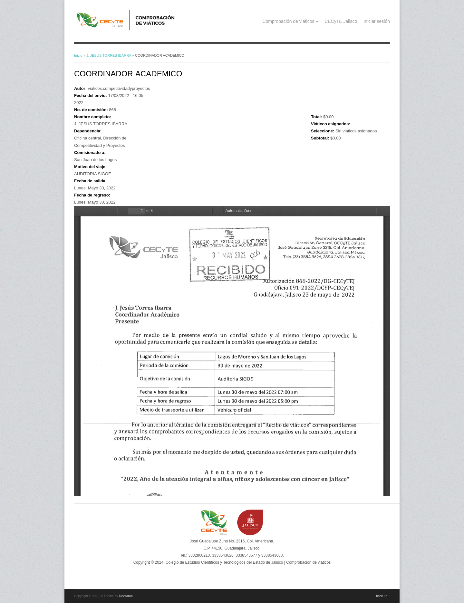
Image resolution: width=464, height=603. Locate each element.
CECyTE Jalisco (340, 21)
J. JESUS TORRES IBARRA (108, 55)
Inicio (78, 55)
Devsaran (126, 596)
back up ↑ (383, 596)
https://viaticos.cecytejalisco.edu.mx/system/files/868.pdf (232, 351)
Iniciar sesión (376, 21)
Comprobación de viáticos (290, 21)
